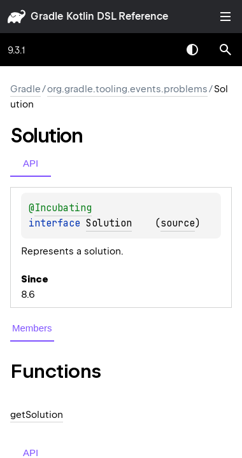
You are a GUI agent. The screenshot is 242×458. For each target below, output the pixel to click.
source (177, 223)
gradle (47, 16)
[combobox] (159, 49)
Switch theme (192, 49)
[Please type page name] (225, 49)
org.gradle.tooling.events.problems (127, 89)
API (30, 163)
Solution (109, 223)
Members (32, 328)
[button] (225, 49)
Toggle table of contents (225, 16)
